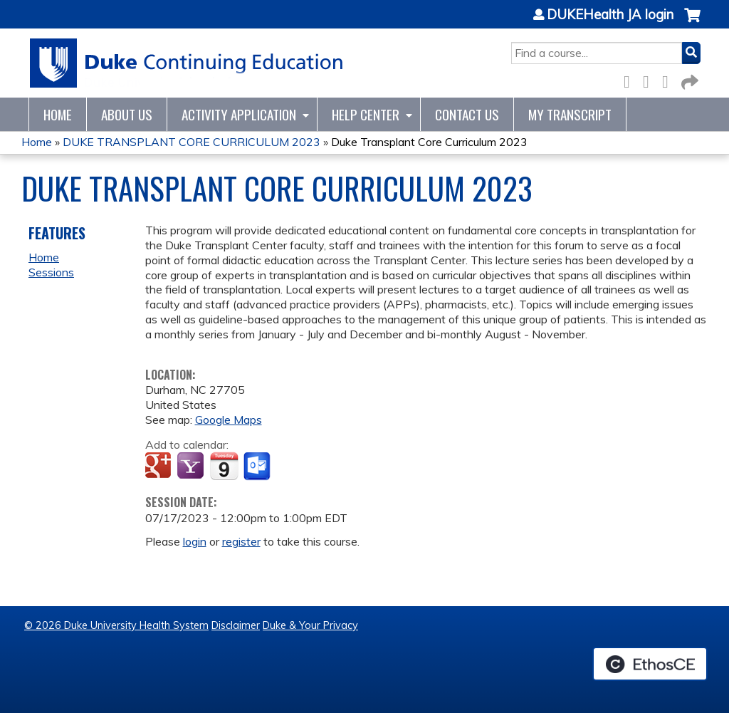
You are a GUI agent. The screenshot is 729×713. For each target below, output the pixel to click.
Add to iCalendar (223, 466)
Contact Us (467, 114)
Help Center (365, 114)
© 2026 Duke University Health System (116, 625)
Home (57, 114)
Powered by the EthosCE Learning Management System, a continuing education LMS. (650, 664)
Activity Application (239, 114)
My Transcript (570, 114)
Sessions (51, 272)
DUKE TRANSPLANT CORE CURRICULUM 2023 (191, 142)
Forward (688, 79)
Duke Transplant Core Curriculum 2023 (429, 142)
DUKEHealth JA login (610, 15)
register (241, 541)
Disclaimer (235, 625)
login (194, 541)
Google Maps (228, 419)
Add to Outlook (258, 466)
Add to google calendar (159, 466)
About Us (126, 114)
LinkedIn (669, 79)
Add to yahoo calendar (191, 466)
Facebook (631, 79)
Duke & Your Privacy (310, 625)
